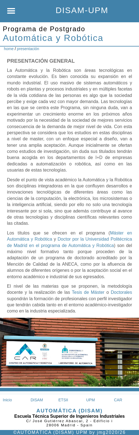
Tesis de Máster (88, 292)
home (9, 49)
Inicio (7, 400)
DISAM (37, 400)
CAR (118, 400)
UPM (90, 400)
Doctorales (121, 292)
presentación (28, 49)
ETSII (63, 400)
